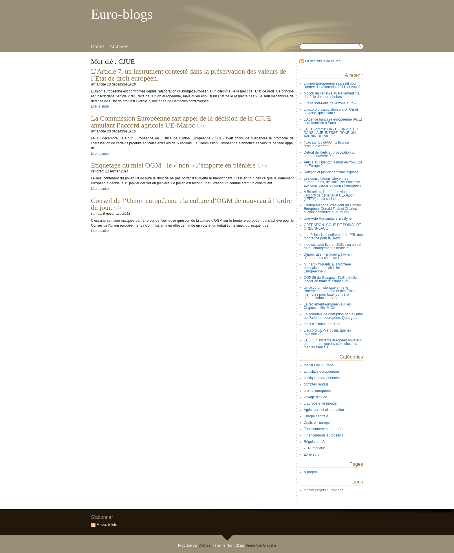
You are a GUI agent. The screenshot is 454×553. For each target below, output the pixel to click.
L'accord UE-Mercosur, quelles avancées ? (327, 332)
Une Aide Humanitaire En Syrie (328, 219)
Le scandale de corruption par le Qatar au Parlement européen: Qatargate (333, 316)
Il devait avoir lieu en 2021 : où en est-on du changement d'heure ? (333, 246)
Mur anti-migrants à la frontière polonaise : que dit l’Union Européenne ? (327, 267)
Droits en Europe (317, 423)
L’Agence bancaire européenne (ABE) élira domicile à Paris (333, 121)
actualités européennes (322, 372)
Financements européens (323, 435)
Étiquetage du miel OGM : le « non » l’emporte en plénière (173, 165)
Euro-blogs (122, 14)
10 (121, 208)
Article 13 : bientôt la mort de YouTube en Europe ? (333, 164)
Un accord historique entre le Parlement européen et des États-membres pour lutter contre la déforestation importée (330, 292)
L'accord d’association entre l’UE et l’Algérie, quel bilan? (331, 111)
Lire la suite (100, 106)
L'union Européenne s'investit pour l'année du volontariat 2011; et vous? (332, 85)
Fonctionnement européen (324, 429)
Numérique (316, 448)
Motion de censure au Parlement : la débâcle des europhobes (332, 95)
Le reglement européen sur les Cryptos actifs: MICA (327, 306)
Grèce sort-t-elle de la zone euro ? (330, 103)
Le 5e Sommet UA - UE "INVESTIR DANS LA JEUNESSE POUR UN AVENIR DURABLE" (331, 132)
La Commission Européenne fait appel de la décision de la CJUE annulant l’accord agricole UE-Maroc (181, 121)
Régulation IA (314, 442)
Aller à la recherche (144, 4)
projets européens (318, 391)
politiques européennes (322, 378)
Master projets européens (323, 490)
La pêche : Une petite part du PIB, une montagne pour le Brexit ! (333, 236)
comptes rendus (316, 384)
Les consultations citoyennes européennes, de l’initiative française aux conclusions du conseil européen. (333, 182)
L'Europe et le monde (320, 403)
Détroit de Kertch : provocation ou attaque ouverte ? (330, 154)
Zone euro (312, 454)
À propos (311, 472)
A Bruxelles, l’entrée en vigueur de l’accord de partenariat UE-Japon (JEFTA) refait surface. (330, 195)
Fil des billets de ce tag (322, 61)
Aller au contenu (101, 4)
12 (204, 126)
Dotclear (205, 545)
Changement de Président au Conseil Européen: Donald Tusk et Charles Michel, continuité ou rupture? (332, 208)
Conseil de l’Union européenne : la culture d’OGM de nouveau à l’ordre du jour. (191, 204)
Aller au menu (121, 4)
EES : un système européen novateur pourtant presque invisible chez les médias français (332, 343)
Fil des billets (107, 525)
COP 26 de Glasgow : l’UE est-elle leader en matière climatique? (330, 279)
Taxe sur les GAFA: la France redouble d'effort (326, 144)
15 (265, 166)
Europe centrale (316, 416)
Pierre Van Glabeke (261, 545)
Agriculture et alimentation (324, 410)
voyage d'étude (315, 397)
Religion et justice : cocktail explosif (331, 172)
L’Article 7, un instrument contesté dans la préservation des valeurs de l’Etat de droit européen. (188, 75)
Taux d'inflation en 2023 (322, 324)
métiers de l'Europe (319, 365)
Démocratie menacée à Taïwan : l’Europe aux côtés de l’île (329, 256)
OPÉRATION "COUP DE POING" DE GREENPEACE (332, 226)
